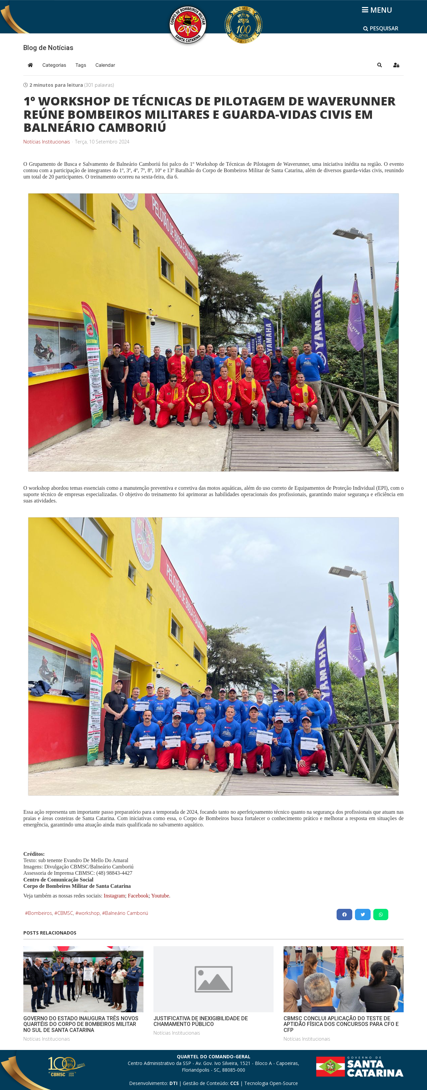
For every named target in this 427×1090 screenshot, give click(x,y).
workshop (89, 913)
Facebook (138, 895)
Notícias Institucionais (46, 141)
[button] (379, 65)
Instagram (114, 895)
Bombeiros (40, 913)
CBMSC (65, 913)
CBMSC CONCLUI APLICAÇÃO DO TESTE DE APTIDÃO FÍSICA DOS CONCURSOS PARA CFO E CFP (341, 1024)
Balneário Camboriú (126, 913)
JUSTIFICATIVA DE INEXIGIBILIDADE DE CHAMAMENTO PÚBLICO (200, 1021)
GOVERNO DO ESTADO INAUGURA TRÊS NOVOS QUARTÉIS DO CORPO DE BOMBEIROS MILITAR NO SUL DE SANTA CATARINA (80, 1024)
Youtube (159, 895)
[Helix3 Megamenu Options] (378, 9)
